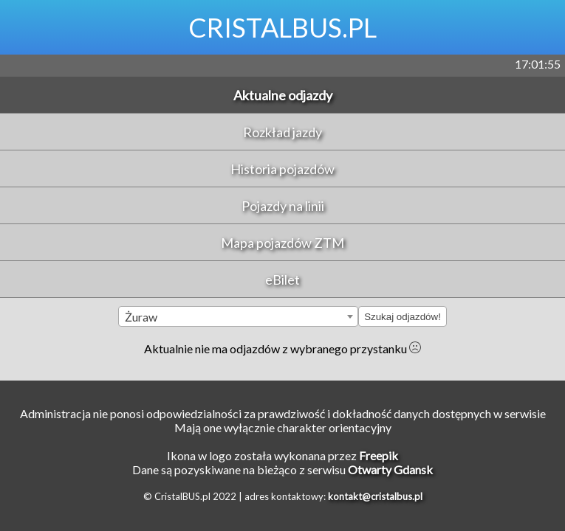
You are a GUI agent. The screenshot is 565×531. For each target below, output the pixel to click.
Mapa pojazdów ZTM (282, 243)
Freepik (378, 455)
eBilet (282, 279)
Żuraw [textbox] (141, 317)
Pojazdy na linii (283, 206)
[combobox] (238, 316)
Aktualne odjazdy (282, 95)
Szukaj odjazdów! (402, 316)
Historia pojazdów (282, 169)
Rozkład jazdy (282, 132)
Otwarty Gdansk (390, 469)
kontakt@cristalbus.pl (375, 496)
